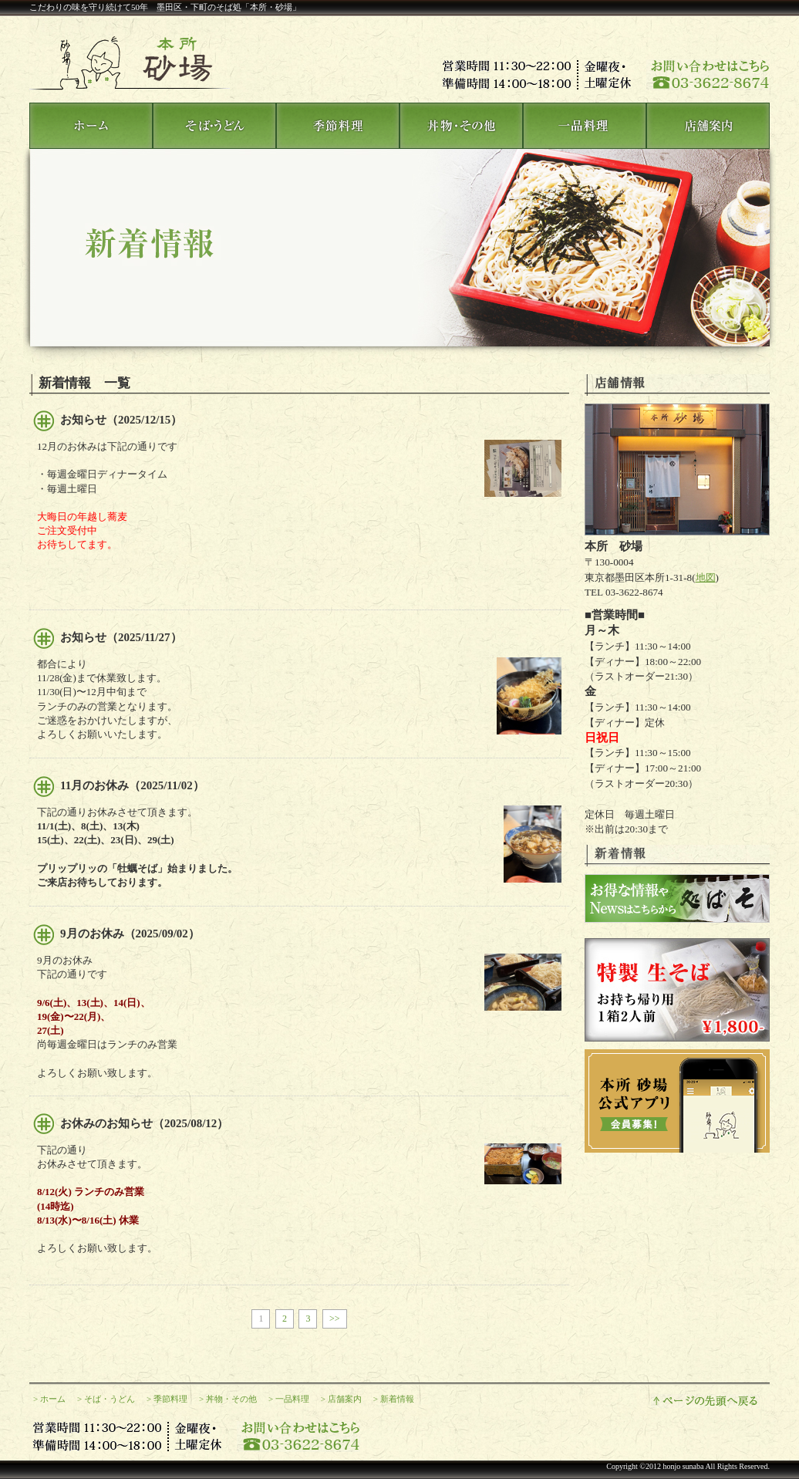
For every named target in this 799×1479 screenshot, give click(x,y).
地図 (706, 577)
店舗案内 (345, 1398)
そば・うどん (109, 1398)
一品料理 (292, 1398)
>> (334, 1318)
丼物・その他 (231, 1398)
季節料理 (170, 1398)
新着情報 (397, 1398)
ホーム (53, 1398)
